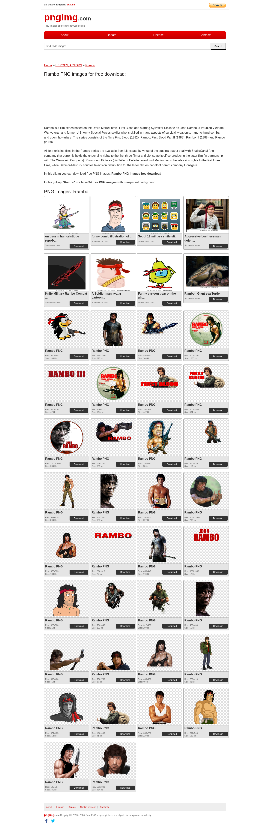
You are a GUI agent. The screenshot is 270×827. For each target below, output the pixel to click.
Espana (71, 4)
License (158, 35)
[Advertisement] (74, 102)
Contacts (205, 35)
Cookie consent (88, 807)
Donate (111, 35)
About (65, 35)
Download (79, 246)
